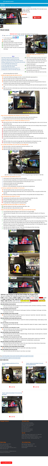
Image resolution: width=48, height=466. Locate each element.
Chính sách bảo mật (4, 448)
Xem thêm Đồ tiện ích (26, 431)
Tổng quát (2, 29)
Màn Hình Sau (7, 7)
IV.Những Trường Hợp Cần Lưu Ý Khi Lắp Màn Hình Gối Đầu (13, 62)
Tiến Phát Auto (7, 452)
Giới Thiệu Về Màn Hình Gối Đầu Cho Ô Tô (10, 57)
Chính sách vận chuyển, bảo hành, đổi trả (8, 447)
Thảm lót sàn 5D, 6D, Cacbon (27, 422)
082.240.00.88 (21, 35)
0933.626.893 (15, 35)
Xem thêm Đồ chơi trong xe (27, 428)
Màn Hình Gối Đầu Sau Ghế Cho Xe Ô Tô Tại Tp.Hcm (21, 7)
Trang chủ (2, 7)
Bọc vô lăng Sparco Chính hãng (28, 424)
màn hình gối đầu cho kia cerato (9, 356)
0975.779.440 (9, 35)
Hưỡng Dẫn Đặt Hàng (4, 445)
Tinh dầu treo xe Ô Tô (26, 426)
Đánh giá (7, 29)
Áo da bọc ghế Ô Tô (26, 427)
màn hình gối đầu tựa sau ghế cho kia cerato (24, 356)
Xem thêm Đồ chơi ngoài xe (27, 430)
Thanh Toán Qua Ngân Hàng (5, 446)
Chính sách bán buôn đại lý (5, 443)
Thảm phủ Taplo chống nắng (27, 425)
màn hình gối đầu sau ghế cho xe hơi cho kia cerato (10, 358)
